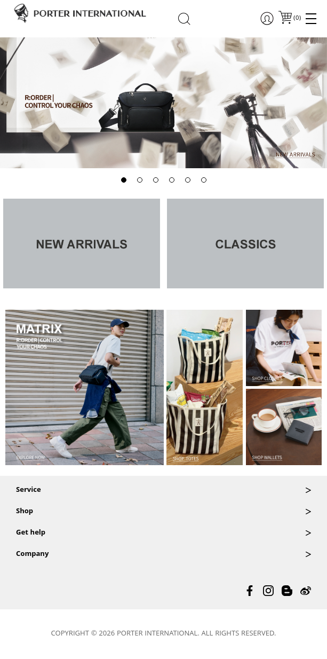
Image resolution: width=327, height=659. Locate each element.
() (296, 18)
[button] (123, 180)
